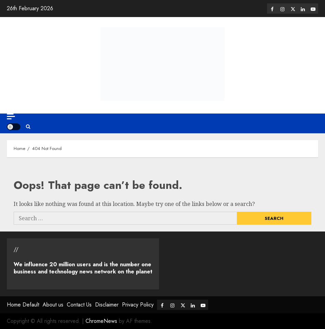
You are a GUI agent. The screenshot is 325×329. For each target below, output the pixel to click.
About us (53, 305)
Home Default (23, 305)
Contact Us (79, 305)
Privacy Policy (138, 305)
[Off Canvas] (11, 116)
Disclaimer (107, 305)
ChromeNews (101, 321)
